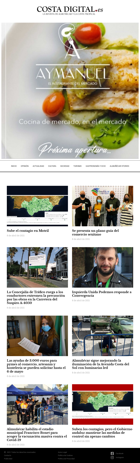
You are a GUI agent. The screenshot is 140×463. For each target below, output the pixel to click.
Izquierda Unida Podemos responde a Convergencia (102, 294)
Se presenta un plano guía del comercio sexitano (95, 232)
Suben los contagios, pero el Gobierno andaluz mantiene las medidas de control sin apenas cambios (102, 432)
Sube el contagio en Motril (28, 231)
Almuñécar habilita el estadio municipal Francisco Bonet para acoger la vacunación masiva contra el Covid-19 (37, 434)
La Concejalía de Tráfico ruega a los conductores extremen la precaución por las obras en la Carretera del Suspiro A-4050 (36, 297)
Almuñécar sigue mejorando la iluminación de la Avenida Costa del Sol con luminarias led (100, 364)
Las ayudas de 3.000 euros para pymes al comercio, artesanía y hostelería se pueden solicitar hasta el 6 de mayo (36, 366)
